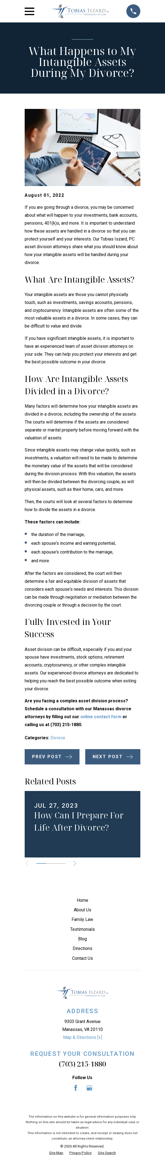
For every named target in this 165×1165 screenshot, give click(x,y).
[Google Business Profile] (89, 1088)
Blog (82, 938)
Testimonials (82, 929)
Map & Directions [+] (82, 1037)
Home (82, 900)
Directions (82, 948)
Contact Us (82, 958)
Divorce (57, 737)
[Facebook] (76, 1088)
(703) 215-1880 (82, 1064)
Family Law (82, 919)
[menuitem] (56, 1153)
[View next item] (74, 863)
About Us (82, 909)
